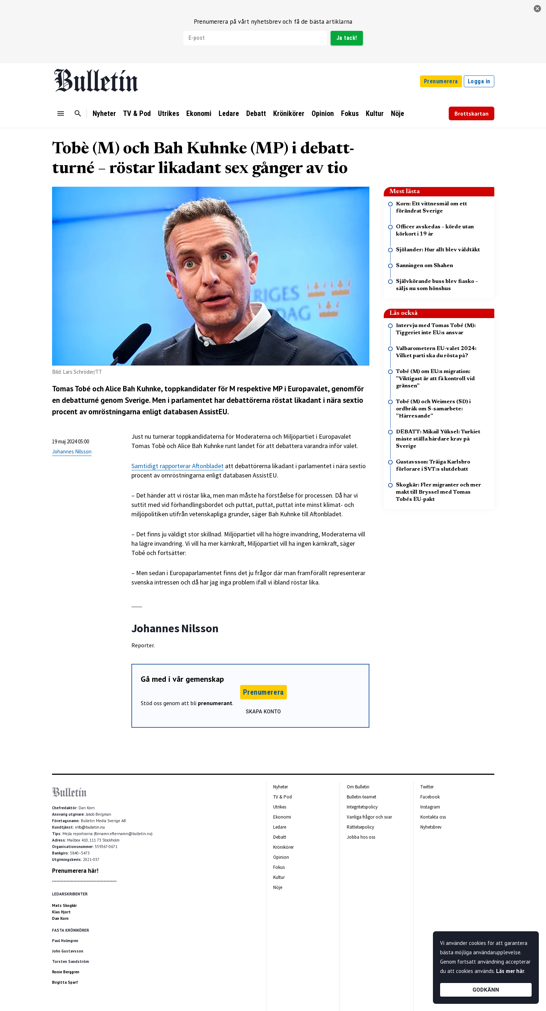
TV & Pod (137, 113)
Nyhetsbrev (431, 827)
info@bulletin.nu (90, 827)
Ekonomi (198, 113)
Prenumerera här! (75, 871)
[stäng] (537, 8)
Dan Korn (60, 918)
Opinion (323, 113)
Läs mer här (510, 971)
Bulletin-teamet (361, 797)
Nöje (397, 113)
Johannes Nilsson (72, 451)
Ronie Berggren (65, 971)
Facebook (430, 797)
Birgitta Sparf (65, 982)
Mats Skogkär (64, 905)
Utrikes (168, 113)
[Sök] (78, 113)
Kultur (375, 113)
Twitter (427, 787)
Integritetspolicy (362, 807)
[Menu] (60, 113)
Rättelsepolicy (360, 827)
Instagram (430, 807)
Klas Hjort (61, 911)
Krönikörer (288, 113)
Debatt (256, 113)
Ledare (229, 113)
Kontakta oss (433, 817)
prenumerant (215, 703)
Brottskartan (471, 113)
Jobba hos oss (361, 837)
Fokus (350, 113)
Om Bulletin (358, 787)
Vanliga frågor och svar (369, 817)
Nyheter (104, 113)
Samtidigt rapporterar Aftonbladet (177, 466)
